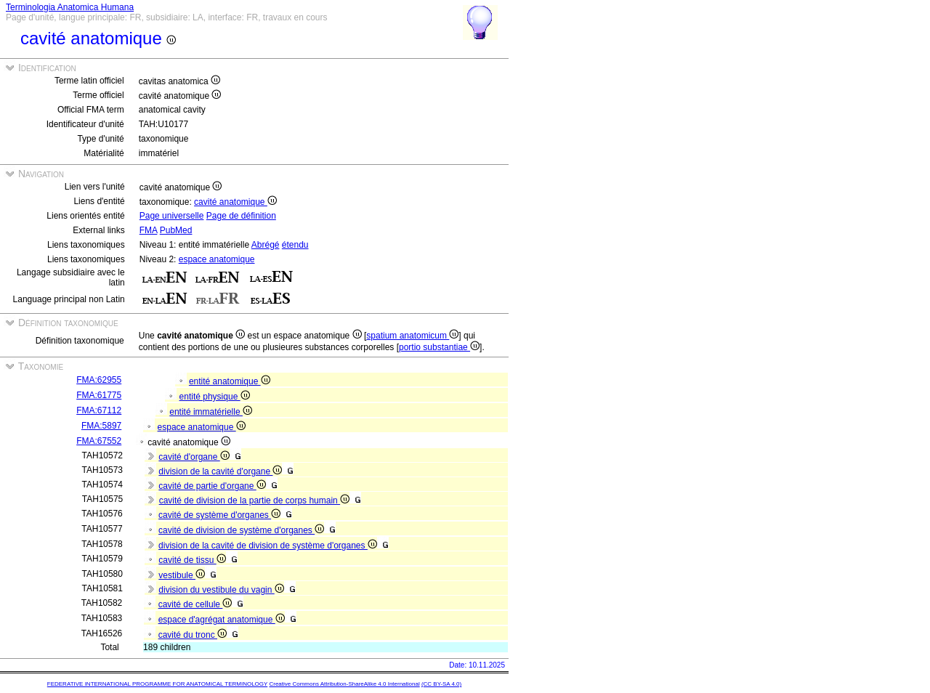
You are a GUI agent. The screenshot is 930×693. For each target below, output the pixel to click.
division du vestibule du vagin (220, 590)
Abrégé (265, 245)
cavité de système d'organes (219, 515)
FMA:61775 (98, 395)
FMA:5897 (101, 426)
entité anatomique (229, 381)
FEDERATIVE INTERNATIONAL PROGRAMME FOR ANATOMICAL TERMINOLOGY (157, 684)
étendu (295, 245)
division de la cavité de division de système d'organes (267, 545)
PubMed (176, 230)
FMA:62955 (98, 380)
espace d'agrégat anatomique (221, 620)
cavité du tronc (192, 635)
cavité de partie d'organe (211, 486)
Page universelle (172, 216)
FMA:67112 (98, 410)
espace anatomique (217, 259)
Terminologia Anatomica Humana (70, 7)
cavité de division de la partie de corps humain (254, 500)
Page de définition (241, 216)
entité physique (214, 397)
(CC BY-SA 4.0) (441, 684)
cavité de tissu (191, 560)
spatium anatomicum (412, 336)
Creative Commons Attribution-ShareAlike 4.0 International (344, 684)
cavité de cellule (195, 604)
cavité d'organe (193, 457)
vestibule (181, 575)
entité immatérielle (210, 412)
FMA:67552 (98, 441)
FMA (149, 230)
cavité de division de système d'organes (241, 530)
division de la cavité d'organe (220, 471)
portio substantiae (439, 347)
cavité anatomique (235, 202)
